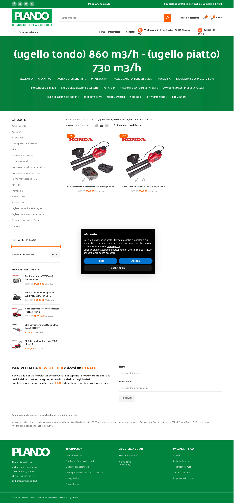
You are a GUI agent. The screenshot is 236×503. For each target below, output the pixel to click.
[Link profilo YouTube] (26, 3)
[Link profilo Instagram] (20, 3)
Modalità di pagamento (77, 467)
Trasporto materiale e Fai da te (27, 220)
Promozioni (17, 191)
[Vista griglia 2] (96, 125)
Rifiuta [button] (100, 261)
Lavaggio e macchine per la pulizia (28, 167)
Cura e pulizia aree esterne (25, 144)
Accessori (16, 132)
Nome (122, 367)
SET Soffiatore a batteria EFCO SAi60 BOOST (41, 326)
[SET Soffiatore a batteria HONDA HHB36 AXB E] (90, 158)
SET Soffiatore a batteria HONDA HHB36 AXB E (90, 187)
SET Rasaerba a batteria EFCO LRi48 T (41, 342)
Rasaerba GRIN (19, 203)
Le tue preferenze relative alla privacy (84, 473)
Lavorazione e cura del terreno (27, 173)
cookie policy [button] (113, 246)
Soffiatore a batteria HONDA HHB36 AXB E (144, 186)
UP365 (75, 498)
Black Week (17, 138)
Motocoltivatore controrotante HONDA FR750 (42, 310)
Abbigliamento (19, 126)
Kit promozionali (20, 161)
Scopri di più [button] (118, 268)
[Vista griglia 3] (101, 125)
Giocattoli (17, 150)
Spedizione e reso (74, 456)
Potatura (16, 185)
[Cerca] (115, 18)
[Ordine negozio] (130, 125)
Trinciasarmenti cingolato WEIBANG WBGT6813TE (39, 294)
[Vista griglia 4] (106, 125)
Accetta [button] (135, 261)
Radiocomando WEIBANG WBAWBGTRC (39, 278)
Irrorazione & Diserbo (22, 155)
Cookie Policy (72, 484)
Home (68, 120)
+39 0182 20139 (27, 476)
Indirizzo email (126, 382)
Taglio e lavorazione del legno (27, 208)
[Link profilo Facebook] (14, 3)
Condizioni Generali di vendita (80, 461)
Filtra (55, 254)
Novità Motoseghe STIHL (24, 179)
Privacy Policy (72, 478)
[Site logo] (32, 18)
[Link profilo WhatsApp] (31, 3)
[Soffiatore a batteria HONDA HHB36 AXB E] (144, 158)
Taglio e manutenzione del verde (28, 214)
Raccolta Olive (19, 197)
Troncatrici (17, 226)
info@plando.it (29, 481)
